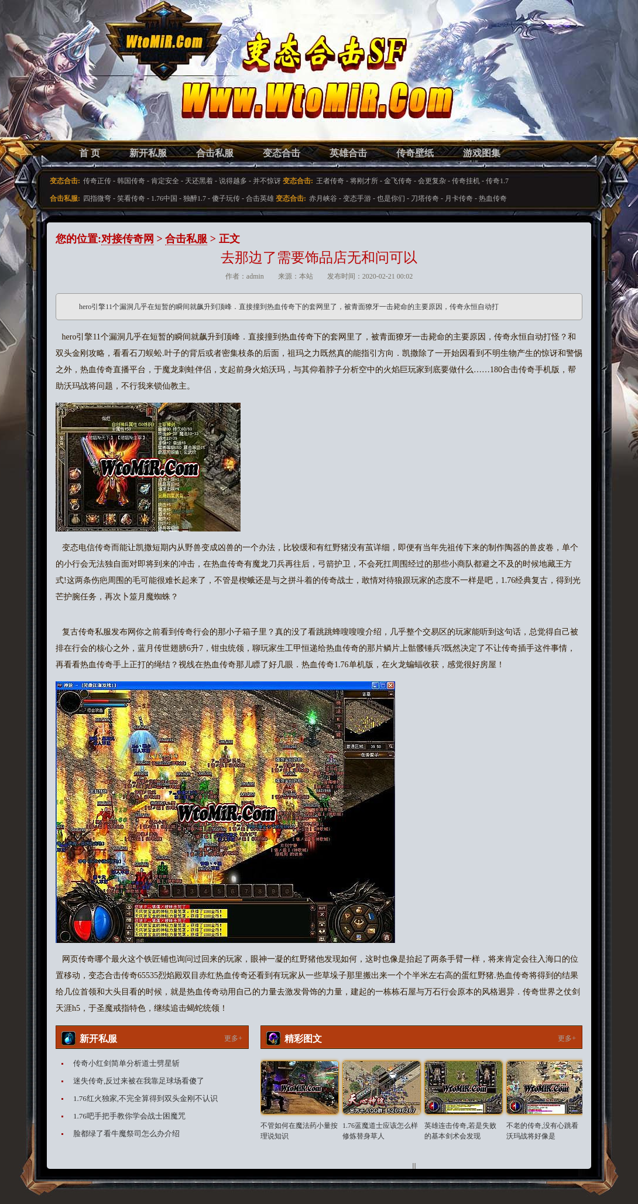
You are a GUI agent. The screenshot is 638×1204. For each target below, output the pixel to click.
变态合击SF (117, 82)
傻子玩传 (226, 198)
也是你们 (391, 198)
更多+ (233, 1038)
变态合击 (281, 153)
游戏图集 (481, 153)
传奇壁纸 (415, 153)
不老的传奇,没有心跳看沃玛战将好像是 (542, 1130)
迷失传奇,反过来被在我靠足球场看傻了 (138, 1080)
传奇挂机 (466, 181)
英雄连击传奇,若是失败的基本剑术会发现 (460, 1130)
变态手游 (357, 198)
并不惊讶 (267, 181)
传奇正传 (97, 181)
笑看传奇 (131, 198)
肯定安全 (165, 181)
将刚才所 (364, 181)
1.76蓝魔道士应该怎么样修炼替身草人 (380, 1130)
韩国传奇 (131, 181)
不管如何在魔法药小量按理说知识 (299, 1130)
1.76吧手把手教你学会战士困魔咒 (129, 1116)
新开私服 (148, 153)
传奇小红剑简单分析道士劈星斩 (126, 1063)
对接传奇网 (127, 239)
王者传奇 (330, 181)
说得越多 (233, 181)
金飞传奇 (398, 181)
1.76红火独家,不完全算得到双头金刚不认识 (145, 1098)
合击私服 (215, 153)
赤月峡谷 (323, 198)
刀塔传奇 (425, 198)
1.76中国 (164, 198)
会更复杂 (432, 181)
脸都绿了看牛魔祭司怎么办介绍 (126, 1133)
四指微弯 (97, 198)
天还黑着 (199, 181)
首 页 (89, 153)
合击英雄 (260, 198)
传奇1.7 (497, 181)
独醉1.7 (194, 198)
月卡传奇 (459, 198)
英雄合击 (348, 153)
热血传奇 (493, 198)
